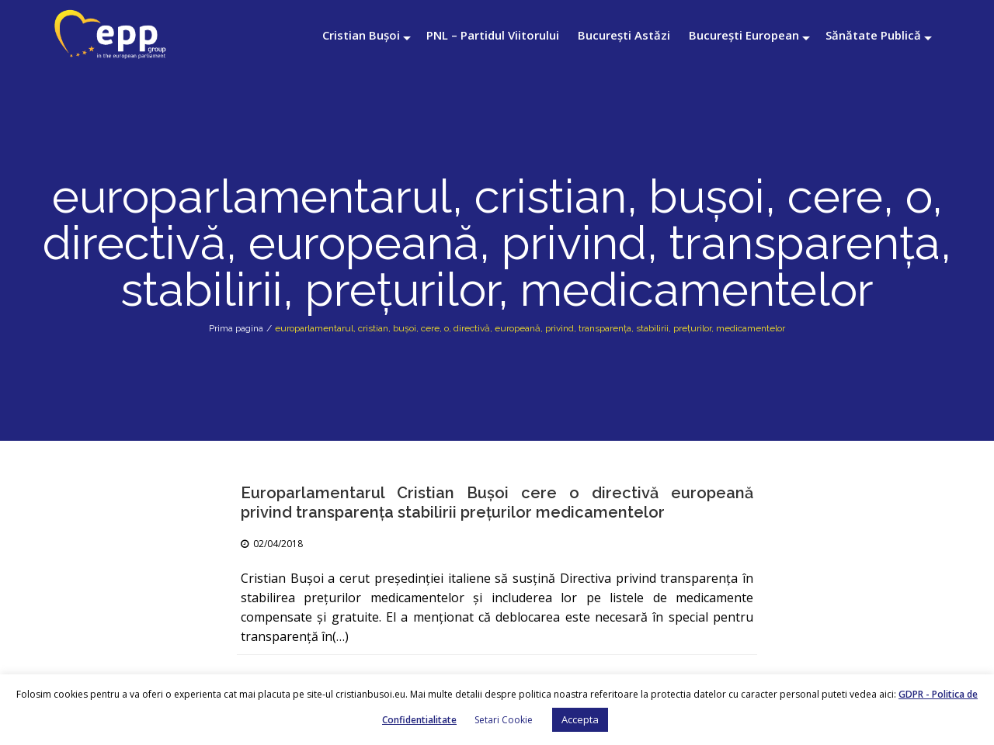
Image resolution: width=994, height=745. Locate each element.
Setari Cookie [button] (503, 719)
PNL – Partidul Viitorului (492, 35)
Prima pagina (236, 328)
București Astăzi (624, 35)
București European (744, 35)
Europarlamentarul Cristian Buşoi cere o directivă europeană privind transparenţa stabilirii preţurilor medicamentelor (497, 502)
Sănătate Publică (873, 35)
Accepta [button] (580, 719)
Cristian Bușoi (361, 35)
